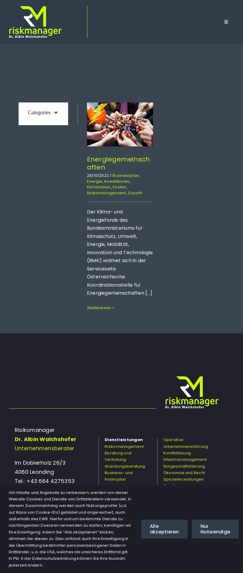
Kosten (119, 187)
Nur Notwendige (215, 529)
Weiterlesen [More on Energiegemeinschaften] (99, 308)
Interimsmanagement (185, 459)
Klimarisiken (99, 187)
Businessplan (126, 175)
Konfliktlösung (177, 453)
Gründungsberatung (125, 466)
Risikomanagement (106, 193)
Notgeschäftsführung (184, 466)
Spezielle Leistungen (183, 479)
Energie (94, 181)
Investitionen (116, 181)
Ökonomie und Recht (184, 473)
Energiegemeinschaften (118, 163)
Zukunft (135, 193)
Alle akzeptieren (164, 529)
